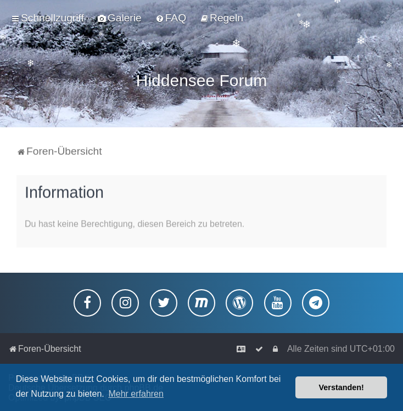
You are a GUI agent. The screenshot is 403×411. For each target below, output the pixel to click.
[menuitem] (119, 18)
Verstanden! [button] (341, 387)
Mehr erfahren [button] (136, 393)
